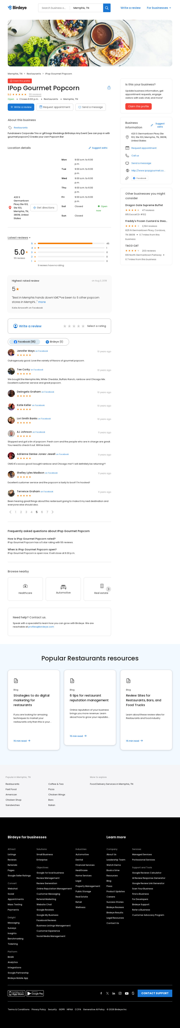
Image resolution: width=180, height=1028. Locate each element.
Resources (112, 875)
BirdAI (11, 956)
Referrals (12, 865)
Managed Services (142, 854)
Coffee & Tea (55, 784)
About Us (111, 854)
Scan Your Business (142, 888)
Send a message (90, 107)
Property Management (88, 886)
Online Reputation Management (54, 888)
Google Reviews (45, 909)
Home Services (84, 875)
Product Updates (116, 891)
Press (109, 886)
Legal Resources (115, 917)
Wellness (80, 907)
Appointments (16, 899)
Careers (111, 896)
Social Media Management (51, 936)
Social (11, 893)
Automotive (82, 854)
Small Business (45, 854)
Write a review (131, 8)
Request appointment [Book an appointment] (54, 107)
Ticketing (13, 943)
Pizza (51, 789)
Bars (50, 800)
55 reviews (35, 94)
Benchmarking (15, 938)
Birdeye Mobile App (18, 978)
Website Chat (44, 904)
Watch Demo (114, 865)
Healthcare (82, 870)
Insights (12, 933)
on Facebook (41, 351)
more (41, 302)
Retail (79, 901)
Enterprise (42, 859)
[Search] (107, 8)
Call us (135, 155)
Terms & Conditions (19, 1009)
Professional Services (143, 859)
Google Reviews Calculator (146, 872)
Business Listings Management (54, 925)
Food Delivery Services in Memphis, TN (111, 784)
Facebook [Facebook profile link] (139, 178)
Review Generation (47, 883)
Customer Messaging (48, 893)
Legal (78, 880)
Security (52, 1009)
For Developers (140, 899)
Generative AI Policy (94, 1009)
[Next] (108, 589)
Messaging (14, 922)
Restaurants (34, 73)
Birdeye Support (140, 904)
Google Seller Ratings (19, 875)
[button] (10, 512)
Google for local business (50, 872)
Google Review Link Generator (148, 883)
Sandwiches (13, 805)
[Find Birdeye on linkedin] (113, 993)
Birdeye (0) (54, 342)
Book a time (113, 870)
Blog (109, 880)
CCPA (78, 1009)
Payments (13, 909)
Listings (12, 854)
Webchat (13, 888)
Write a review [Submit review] (21, 107)
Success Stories (115, 901)
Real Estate (82, 896)
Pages (11, 870)
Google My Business (47, 915)
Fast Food (11, 789)
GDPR (62, 1009)
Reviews (12, 859)
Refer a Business (141, 909)
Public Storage (83, 891)
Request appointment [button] (143, 148)
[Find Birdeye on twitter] (107, 993)
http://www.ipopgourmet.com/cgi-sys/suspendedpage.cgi (149, 170)
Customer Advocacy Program (148, 915)
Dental (79, 859)
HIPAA (70, 1009)
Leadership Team (116, 859)
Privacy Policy (39, 1009)
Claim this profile (138, 106)
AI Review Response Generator (148, 878)
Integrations (14, 967)
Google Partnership (18, 972)
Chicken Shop (13, 800)
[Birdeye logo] (18, 7)
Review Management (48, 878)
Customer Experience (48, 930)
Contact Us (113, 923)
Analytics (13, 962)
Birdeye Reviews (115, 907)
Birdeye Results (115, 912)
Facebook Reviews (46, 920)
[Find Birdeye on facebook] (101, 993)
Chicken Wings (56, 794)
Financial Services (85, 865)
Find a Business (140, 893)
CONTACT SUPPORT (155, 993)
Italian (51, 805)
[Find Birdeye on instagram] (120, 993)
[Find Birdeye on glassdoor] (133, 993)
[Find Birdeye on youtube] (126, 993)
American (11, 794)
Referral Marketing (46, 899)
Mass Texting (15, 904)
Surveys (12, 928)
